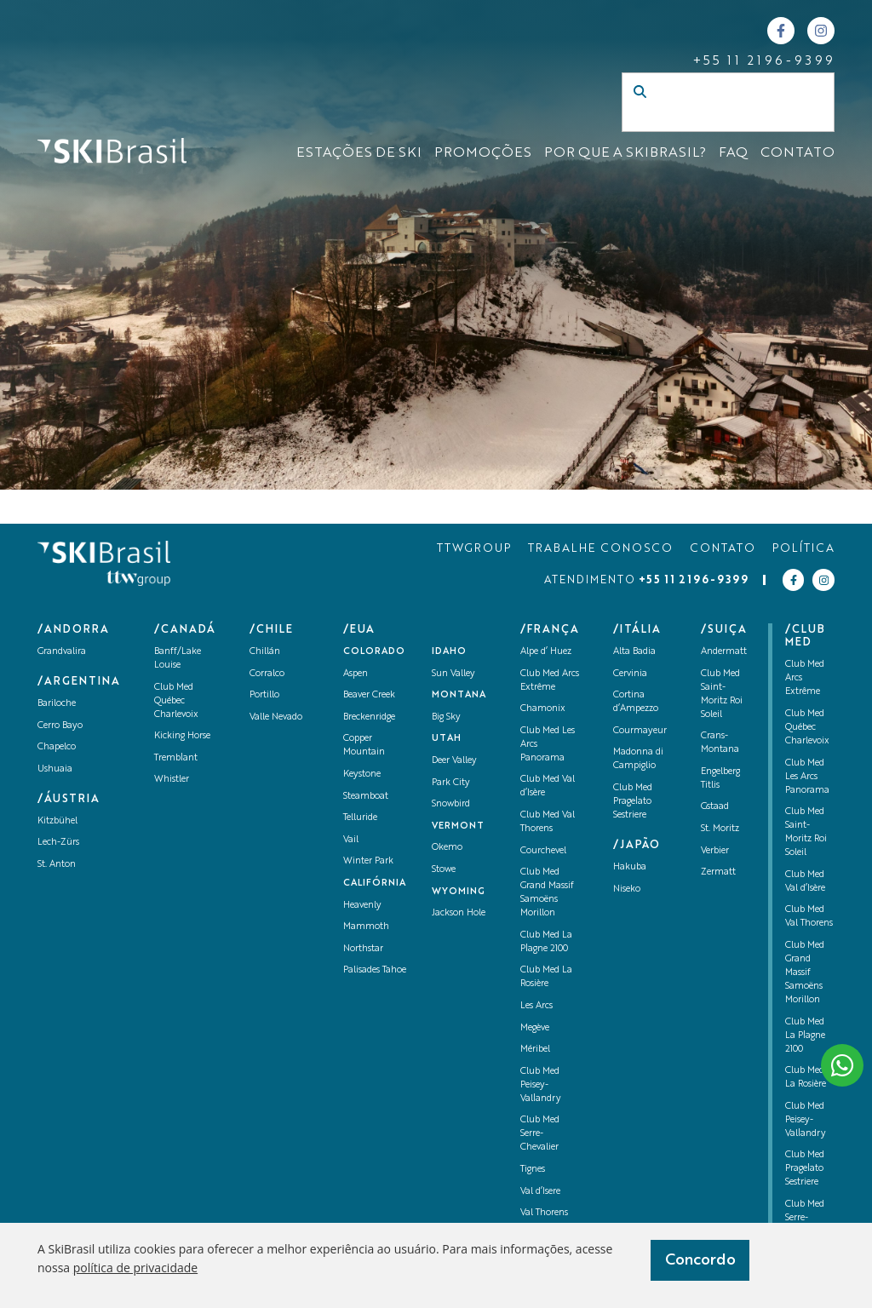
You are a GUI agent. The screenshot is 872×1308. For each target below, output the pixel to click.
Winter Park (368, 861)
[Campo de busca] (710, 119)
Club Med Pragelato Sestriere (632, 801)
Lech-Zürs (58, 842)
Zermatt (718, 872)
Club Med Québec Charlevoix (176, 701)
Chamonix (542, 709)
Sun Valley (453, 674)
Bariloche (56, 703)
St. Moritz (720, 829)
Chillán (265, 652)
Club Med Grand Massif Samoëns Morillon (804, 973)
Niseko (626, 889)
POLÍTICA (803, 548)
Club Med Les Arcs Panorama (807, 777)
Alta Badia (634, 652)
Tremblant (176, 758)
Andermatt (724, 652)
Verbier (715, 851)
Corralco (267, 674)
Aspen (355, 674)
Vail (351, 840)
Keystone (362, 774)
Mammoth (366, 927)
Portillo (264, 695)
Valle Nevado (276, 717)
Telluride (360, 818)
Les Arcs (536, 1006)
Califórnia (374, 883)
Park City (451, 783)
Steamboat (365, 796)
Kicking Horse (182, 736)
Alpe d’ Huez (545, 652)
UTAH (447, 738)
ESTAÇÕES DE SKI (359, 153)
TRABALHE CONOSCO (600, 548)
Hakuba (629, 867)
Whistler (171, 779)
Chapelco (56, 747)
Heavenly (362, 905)
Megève (534, 1028)
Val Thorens (544, 1213)
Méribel (535, 1049)
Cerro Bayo (60, 726)
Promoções (482, 153)
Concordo (700, 1260)
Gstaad (715, 807)
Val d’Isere (540, 1191)
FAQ (733, 153)
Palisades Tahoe (374, 970)
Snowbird (451, 804)
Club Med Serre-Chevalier (539, 1134)
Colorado (374, 652)
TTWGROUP (474, 548)
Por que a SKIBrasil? (625, 153)
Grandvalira (61, 652)
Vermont (458, 826)
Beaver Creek (369, 695)
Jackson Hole (458, 913)
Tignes (532, 1169)
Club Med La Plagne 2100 (805, 1036)
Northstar (363, 949)
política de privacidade (135, 1267)
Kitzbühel (57, 821)
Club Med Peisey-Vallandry (540, 1085)
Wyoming (458, 892)
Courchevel (543, 851)
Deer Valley (454, 761)
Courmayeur (640, 731)
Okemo (447, 847)
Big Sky (446, 717)
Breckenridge (369, 717)
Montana (459, 695)
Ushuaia (54, 769)
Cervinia (630, 674)
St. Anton (56, 864)
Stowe (444, 870)
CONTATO (797, 153)
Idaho (449, 652)
